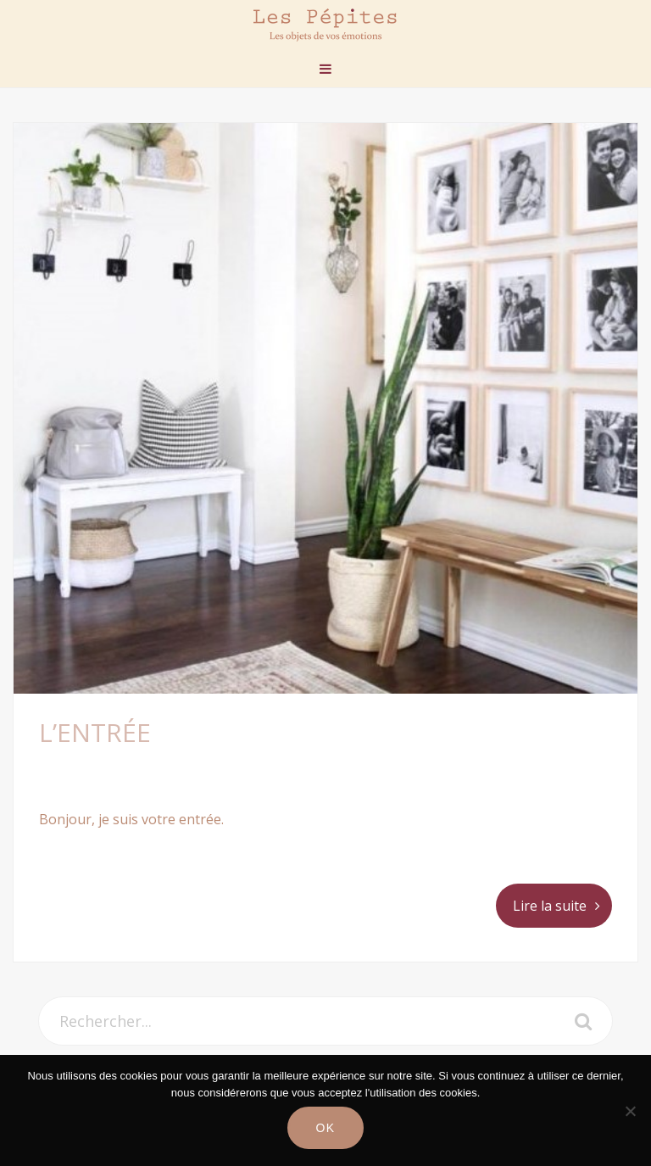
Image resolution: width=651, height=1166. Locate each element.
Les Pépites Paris (325, 25)
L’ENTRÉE (95, 732)
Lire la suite (550, 905)
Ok (325, 1128)
